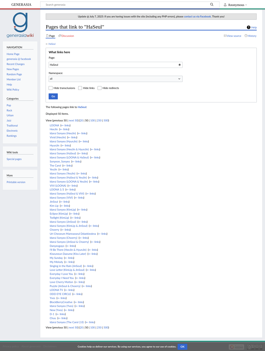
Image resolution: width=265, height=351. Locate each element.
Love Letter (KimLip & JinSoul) (67, 269)
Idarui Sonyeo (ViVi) (61, 197)
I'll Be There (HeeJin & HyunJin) (68, 249)
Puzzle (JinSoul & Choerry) (65, 286)
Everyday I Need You (62, 277)
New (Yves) (56, 310)
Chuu (53, 318)
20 (81, 120)
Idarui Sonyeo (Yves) (61, 305)
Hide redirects (111, 88)
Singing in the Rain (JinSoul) (66, 265)
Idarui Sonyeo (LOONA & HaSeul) (69, 157)
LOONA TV (56, 289)
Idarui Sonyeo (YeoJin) (62, 173)
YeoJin (53, 169)
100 (92, 120)
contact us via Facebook (197, 16)
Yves (52, 298)
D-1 (52, 314)
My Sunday (56, 257)
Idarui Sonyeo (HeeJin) (63, 133)
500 (106, 120)
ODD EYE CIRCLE (60, 293)
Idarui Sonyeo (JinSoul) (63, 221)
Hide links (89, 88)
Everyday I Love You (61, 273)
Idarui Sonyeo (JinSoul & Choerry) (69, 241)
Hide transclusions (64, 88)
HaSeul (52, 43)
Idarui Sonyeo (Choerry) (63, 237)
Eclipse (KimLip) (59, 213)
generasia (21, 4)
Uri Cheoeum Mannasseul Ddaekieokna (73, 233)
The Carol (55, 165)
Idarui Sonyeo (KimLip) (63, 209)
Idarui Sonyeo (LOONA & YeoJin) (69, 181)
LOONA (54, 125)
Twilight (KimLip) (59, 217)
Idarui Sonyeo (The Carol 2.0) (67, 322)
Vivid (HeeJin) (58, 137)
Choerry (54, 229)
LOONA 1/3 (57, 189)
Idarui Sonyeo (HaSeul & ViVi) (67, 193)
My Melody (56, 261)
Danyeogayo (57, 245)
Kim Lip (54, 205)
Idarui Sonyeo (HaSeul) (63, 153)
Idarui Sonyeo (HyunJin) (63, 141)
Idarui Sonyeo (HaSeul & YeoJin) (68, 177)
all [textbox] (51, 78)
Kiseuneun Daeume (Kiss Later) (68, 253)
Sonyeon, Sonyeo (60, 161)
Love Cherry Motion (61, 282)
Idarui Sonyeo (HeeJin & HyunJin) (69, 149)
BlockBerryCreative (61, 302)
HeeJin (54, 129)
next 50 (73, 120)
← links (65, 125)
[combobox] (116, 65)
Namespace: (56, 73)
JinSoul (54, 201)
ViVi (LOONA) (58, 185)
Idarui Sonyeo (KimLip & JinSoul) (68, 225)
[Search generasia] (129, 4)
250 (99, 120)
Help (254, 27)
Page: (52, 57)
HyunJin (54, 145)
